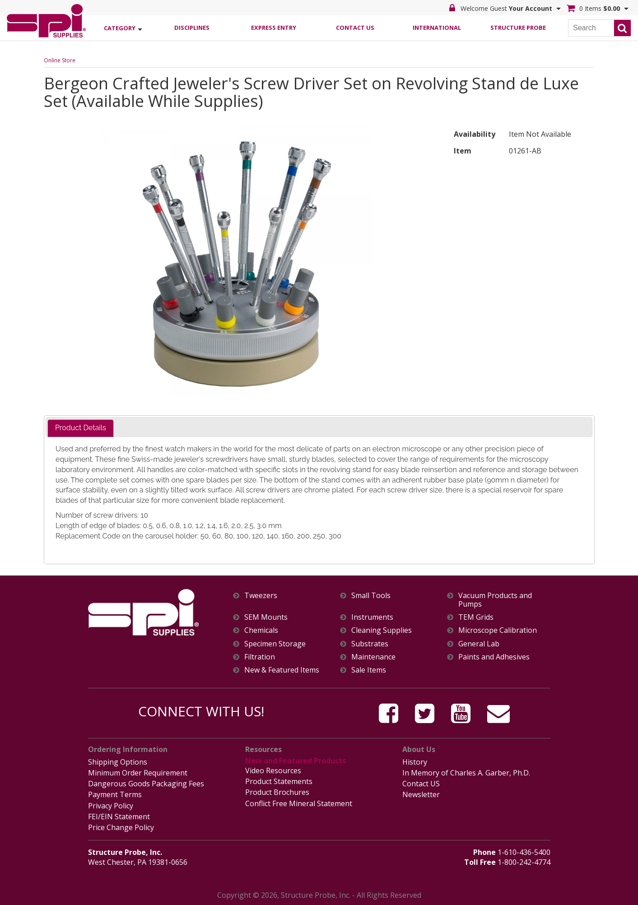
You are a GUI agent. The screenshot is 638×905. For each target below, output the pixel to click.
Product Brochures (277, 792)
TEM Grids (476, 617)
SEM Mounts (266, 617)
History (414, 762)
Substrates (369, 644)
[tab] (80, 428)
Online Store (59, 60)
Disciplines (192, 27)
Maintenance (373, 657)
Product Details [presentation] (80, 427)
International (437, 27)
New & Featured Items (281, 670)
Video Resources (273, 770)
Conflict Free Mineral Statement (298, 803)
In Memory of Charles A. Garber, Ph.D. (466, 773)
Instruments (372, 617)
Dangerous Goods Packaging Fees (146, 784)
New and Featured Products (295, 761)
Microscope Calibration (497, 630)
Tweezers (260, 595)
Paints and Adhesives (494, 657)
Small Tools (371, 595)
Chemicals (261, 630)
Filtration (259, 657)
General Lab (478, 644)
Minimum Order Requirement (137, 773)
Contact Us (355, 27)
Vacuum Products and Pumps (495, 599)
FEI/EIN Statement (119, 816)
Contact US (421, 784)
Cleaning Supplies (381, 630)
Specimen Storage (275, 644)
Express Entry (273, 27)
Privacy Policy (110, 806)
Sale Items (368, 670)
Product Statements (278, 781)
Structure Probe (518, 27)
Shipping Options (117, 762)
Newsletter (421, 794)
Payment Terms (115, 794)
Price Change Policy (121, 827)
